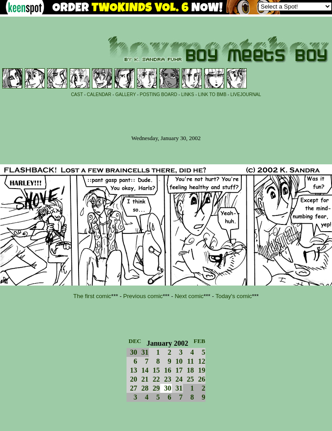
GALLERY (125, 94)
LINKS (187, 94)
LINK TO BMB (212, 94)
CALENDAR (99, 94)
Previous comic (143, 296)
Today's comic (233, 296)
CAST (77, 94)
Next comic (189, 296)
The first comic (92, 296)
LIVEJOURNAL (245, 94)
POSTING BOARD (158, 94)
